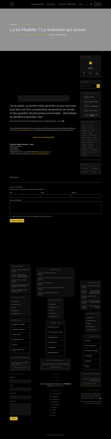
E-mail (42, 193)
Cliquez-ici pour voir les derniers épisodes (43, 137)
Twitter (94, 171)
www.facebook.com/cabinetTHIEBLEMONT (38, 153)
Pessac (94, 137)
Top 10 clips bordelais (55, 393)
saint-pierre (91, 128)
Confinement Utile (17, 313)
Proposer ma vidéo (20, 367)
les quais (84, 147)
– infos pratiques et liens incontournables (92, 403)
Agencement (15, 301)
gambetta (91, 132)
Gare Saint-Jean (92, 135)
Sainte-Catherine (94, 149)
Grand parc (84, 132)
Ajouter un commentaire (16, 200)
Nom (11, 193)
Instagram (94, 168)
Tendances (53, 407)
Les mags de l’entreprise (38, 4)
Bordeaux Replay (71, 4)
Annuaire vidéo (51, 4)
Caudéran (93, 130)
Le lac (89, 152)
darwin (83, 142)
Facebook (85, 168)
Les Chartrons (90, 125)
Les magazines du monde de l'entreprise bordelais (29, 24)
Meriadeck (84, 144)
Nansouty (84, 152)
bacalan (83, 125)
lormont (95, 140)
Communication (16, 304)
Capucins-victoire (85, 130)
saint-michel (84, 128)
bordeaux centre (85, 149)
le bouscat (89, 140)
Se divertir (53, 410)
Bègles (83, 137)
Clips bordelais (54, 401)
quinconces (90, 144)
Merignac (89, 137)
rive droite (90, 147)
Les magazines (54, 396)
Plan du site (53, 412)
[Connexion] (90, 4)
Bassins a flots (90, 142)
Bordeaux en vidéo (54, 399)
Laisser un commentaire (17, 220)
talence (83, 140)
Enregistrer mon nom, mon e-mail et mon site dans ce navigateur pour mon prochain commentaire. (32, 216)
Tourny (94, 152)
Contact (80, 4)
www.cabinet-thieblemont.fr (44, 151)
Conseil (14, 307)
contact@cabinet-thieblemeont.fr (24, 130)
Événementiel (16, 310)
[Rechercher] (86, 4)
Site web (74, 192)
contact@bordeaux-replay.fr (58, 385)
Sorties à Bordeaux (55, 404)
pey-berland (84, 154)
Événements (61, 4)
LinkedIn (84, 171)
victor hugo (84, 135)
